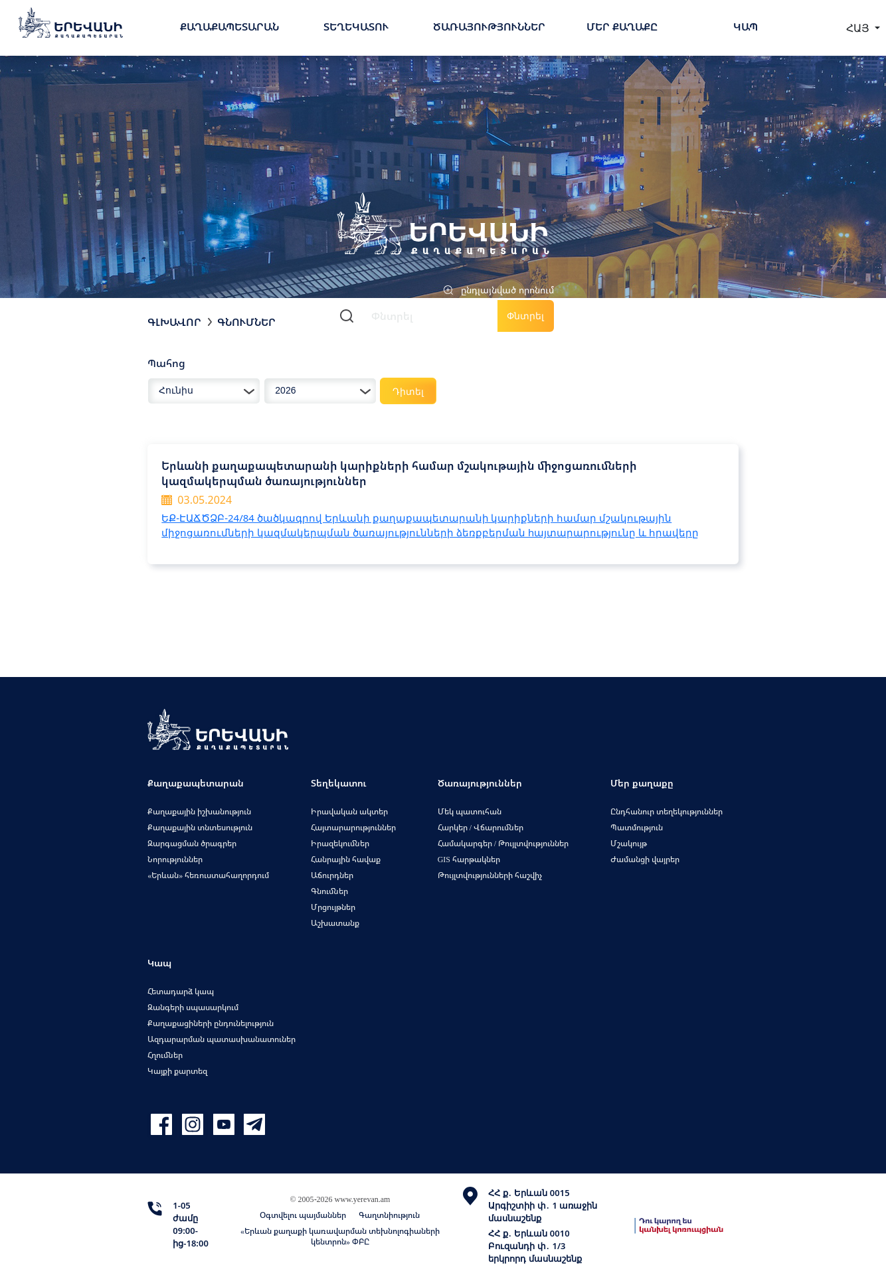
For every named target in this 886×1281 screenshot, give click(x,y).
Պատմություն (636, 827)
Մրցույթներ (333, 907)
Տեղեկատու (356, 26)
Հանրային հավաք (346, 859)
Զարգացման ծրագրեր (191, 843)
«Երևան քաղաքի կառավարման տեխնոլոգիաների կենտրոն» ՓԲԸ (340, 1236)
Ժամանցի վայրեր (644, 859)
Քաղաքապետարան (229, 26)
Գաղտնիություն (389, 1215)
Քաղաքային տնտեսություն (199, 827)
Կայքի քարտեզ (177, 1071)
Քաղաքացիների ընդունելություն (210, 1023)
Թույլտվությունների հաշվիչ (490, 875)
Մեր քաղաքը (622, 26)
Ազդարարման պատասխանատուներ (221, 1039)
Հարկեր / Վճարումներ (480, 827)
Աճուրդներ (332, 875)
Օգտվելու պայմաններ (303, 1215)
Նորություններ (175, 859)
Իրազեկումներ (340, 843)
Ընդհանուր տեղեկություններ (666, 811)
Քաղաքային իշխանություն (199, 811)
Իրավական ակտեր (349, 811)
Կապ (745, 26)
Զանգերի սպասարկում (192, 1007)
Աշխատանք (335, 923)
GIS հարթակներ (469, 859)
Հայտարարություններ (353, 827)
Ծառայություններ (489, 26)
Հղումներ (165, 1055)
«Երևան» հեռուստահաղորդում (208, 875)
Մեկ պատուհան (469, 811)
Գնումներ (246, 322)
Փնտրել (525, 315)
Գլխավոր (174, 322)
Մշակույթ (628, 843)
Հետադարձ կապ (180, 991)
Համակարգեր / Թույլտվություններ (503, 843)
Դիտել (408, 391)
